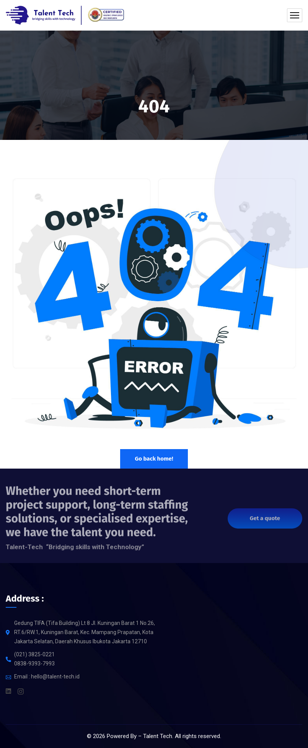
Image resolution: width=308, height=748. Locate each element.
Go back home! (154, 458)
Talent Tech (157, 736)
